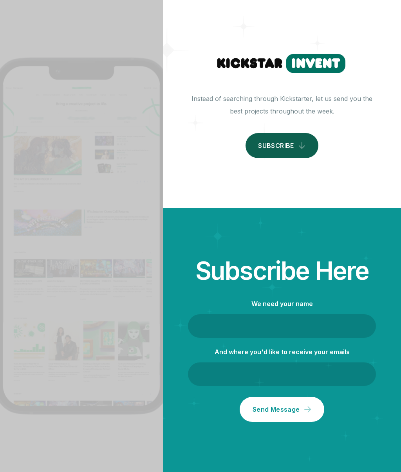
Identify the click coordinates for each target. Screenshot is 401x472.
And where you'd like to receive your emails (282, 352)
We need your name (282, 304)
